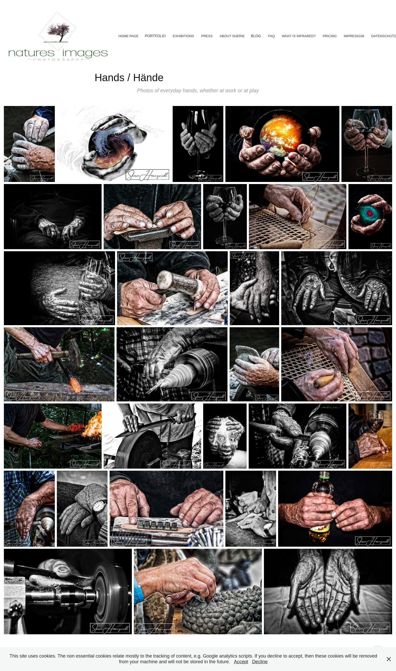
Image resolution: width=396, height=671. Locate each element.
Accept (241, 661)
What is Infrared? (299, 36)
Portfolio (155, 36)
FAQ (271, 36)
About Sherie (232, 36)
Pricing (330, 36)
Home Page (128, 36)
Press (206, 36)
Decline (260, 661)
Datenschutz (383, 36)
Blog (256, 36)
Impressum (354, 36)
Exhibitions (183, 36)
